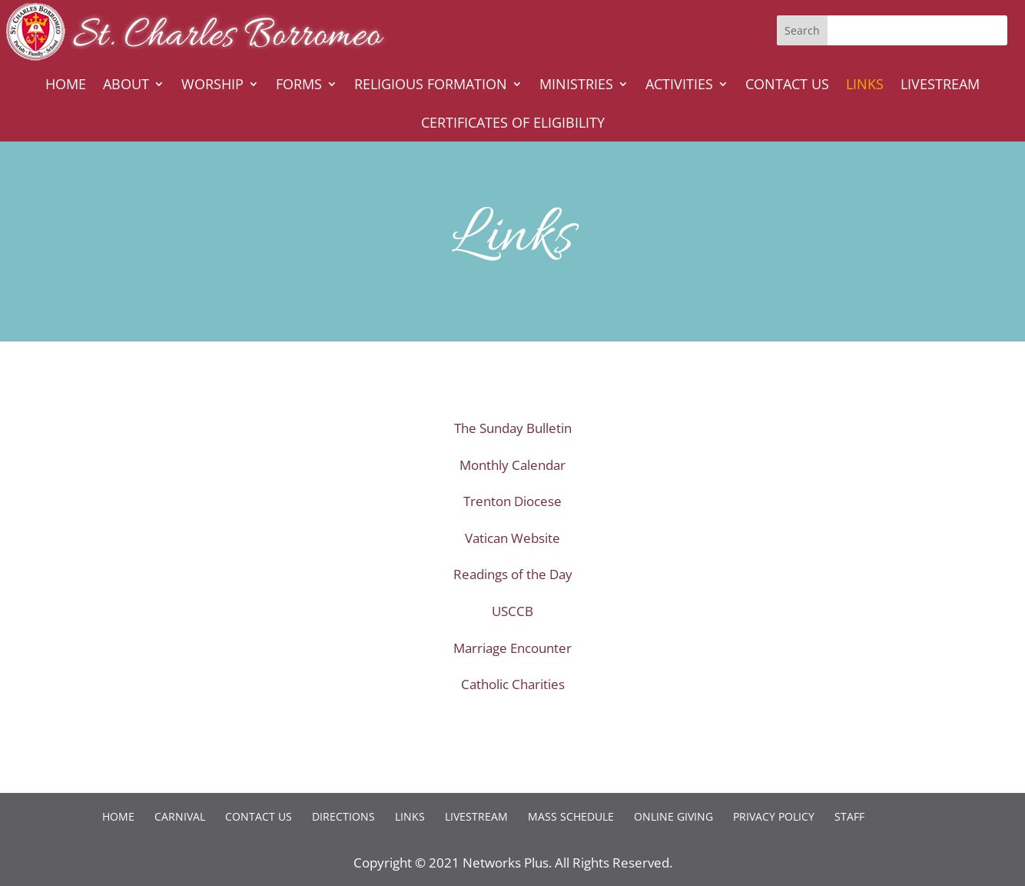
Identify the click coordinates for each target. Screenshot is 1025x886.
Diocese (538, 501)
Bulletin (549, 428)
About (126, 85)
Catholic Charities (513, 684)
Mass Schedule (571, 816)
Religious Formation (430, 85)
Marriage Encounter (512, 648)
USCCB (512, 611)
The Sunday (490, 428)
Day (560, 574)
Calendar (539, 465)
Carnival (179, 816)
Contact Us (787, 85)
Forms (299, 85)
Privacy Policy (773, 816)
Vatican (488, 538)
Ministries (576, 85)
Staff (849, 816)
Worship (212, 85)
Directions (343, 816)
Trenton (488, 501)
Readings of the (501, 574)
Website (535, 538)
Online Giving (673, 816)
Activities (679, 85)
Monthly (485, 465)
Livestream (940, 85)
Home (65, 85)
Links (865, 85)
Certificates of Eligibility (513, 124)
